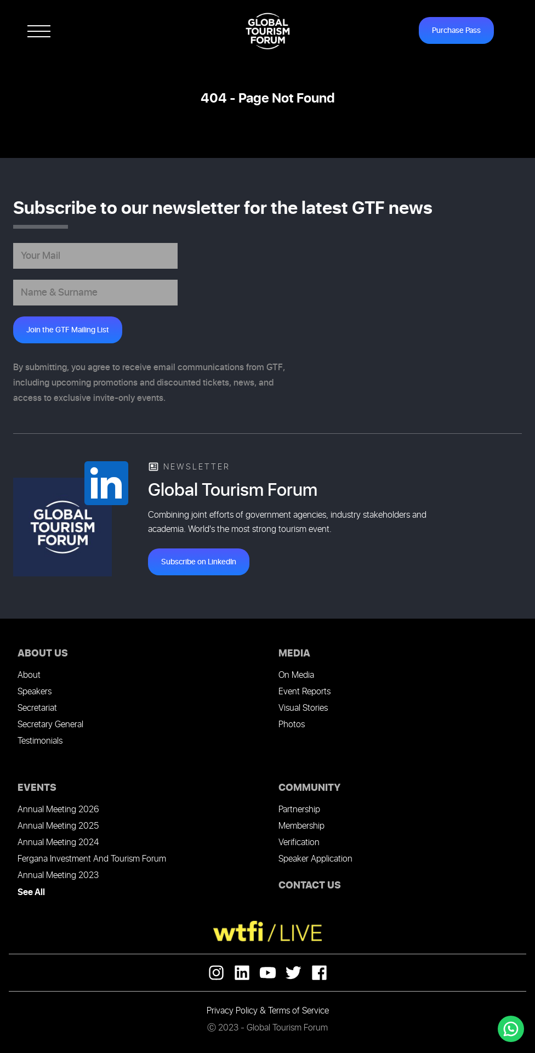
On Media (296, 675)
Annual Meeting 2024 (58, 842)
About (29, 675)
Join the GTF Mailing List (67, 330)
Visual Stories (303, 708)
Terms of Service (298, 1011)
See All (31, 892)
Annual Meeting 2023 (58, 875)
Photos (291, 724)
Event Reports (304, 692)
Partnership (299, 809)
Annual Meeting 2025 (58, 826)
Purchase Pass (456, 30)
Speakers (35, 692)
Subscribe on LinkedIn (198, 562)
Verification (299, 842)
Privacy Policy (232, 1011)
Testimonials (40, 741)
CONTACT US (309, 885)
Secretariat (37, 708)
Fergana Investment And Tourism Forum (92, 859)
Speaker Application (315, 859)
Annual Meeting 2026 (58, 809)
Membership (301, 826)
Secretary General (50, 724)
